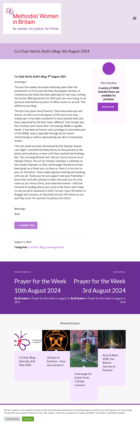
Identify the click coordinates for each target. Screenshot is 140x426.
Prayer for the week (99, 298)
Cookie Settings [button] (12, 419)
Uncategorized (55, 247)
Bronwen (79, 298)
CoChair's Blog (36, 247)
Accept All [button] (28, 419)
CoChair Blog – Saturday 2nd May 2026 (28, 361)
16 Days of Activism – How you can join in (56, 361)
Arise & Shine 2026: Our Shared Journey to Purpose (110, 362)
